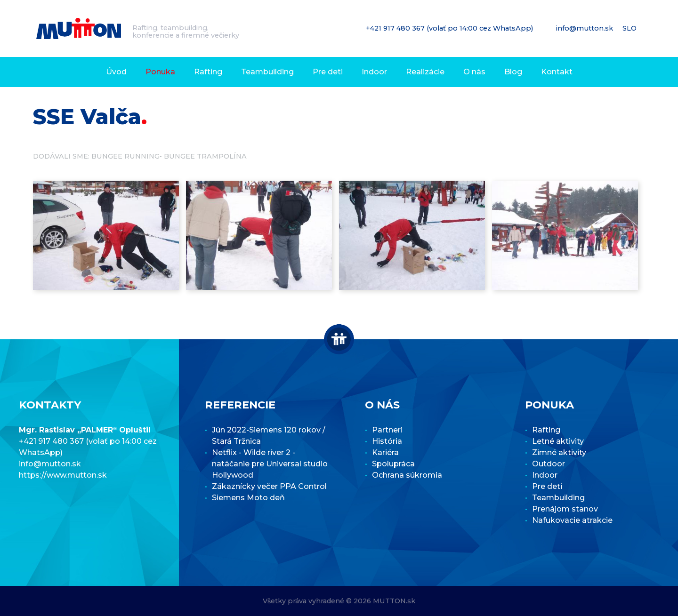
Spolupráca (393, 463)
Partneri (387, 429)
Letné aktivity (558, 441)
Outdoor (548, 463)
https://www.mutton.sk (63, 475)
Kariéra (385, 452)
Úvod (116, 71)
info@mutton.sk (585, 28)
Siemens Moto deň (248, 497)
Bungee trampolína (205, 156)
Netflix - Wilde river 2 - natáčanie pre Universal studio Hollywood (270, 464)
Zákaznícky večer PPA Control (269, 486)
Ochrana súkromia (407, 475)
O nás (474, 71)
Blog (513, 71)
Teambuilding (267, 71)
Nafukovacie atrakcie (572, 520)
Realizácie (425, 71)
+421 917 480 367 (396, 28)
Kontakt (557, 71)
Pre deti (328, 71)
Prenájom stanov (565, 508)
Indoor (374, 71)
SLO (630, 28)
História (387, 441)
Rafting (208, 71)
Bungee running (125, 156)
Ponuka (160, 71)
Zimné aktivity (559, 452)
